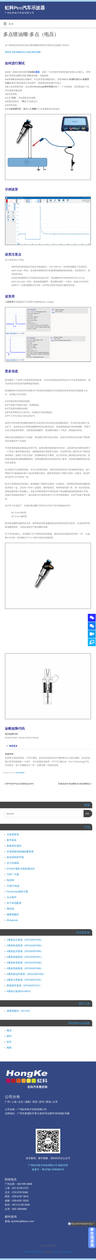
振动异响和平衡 (15, 857)
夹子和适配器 (14, 903)
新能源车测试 (14, 845)
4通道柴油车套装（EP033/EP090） (26, 974)
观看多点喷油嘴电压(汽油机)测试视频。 (24, 52)
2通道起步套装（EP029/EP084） (25, 939)
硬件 (9, 1036)
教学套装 (12, 840)
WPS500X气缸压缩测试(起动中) (19, 784)
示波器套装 (13, 834)
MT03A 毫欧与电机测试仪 (21, 868)
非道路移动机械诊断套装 (20, 851)
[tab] (48, 746)
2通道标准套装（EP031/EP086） (25, 945)
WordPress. (67, 1252)
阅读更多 (13, 746)
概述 (9, 1030)
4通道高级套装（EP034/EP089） (25, 968)
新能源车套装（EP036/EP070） (24, 985)
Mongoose (12, 920)
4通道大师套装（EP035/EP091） (25, 979)
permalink (20, 772)
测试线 (10, 908)
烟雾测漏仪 (13, 914)
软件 (9, 1041)
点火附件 (12, 897)
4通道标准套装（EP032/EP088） (25, 962)
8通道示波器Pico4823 (19, 991)
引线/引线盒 (13, 885)
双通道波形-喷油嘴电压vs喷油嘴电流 (75, 784)
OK (86, 812)
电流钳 (10, 880)
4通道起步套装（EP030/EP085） (25, 951)
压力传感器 (13, 863)
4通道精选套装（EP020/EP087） (25, 956)
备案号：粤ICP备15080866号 (48, 1169)
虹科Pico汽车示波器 (25, 7)
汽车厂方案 (13, 874)
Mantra (57, 1252)
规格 (9, 1047)
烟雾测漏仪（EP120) (18, 1010)
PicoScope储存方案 (17, 891)
